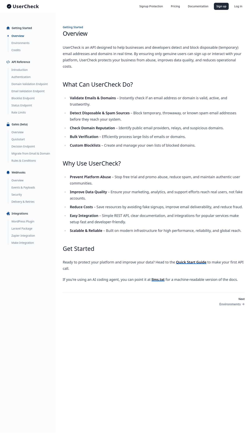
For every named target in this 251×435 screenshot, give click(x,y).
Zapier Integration (23, 235)
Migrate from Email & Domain (30, 153)
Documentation (198, 6)
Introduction (19, 70)
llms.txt (158, 279)
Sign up (221, 6)
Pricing (175, 6)
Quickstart (18, 139)
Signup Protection (151, 6)
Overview (17, 36)
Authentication (21, 77)
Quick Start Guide (191, 262)
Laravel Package (21, 228)
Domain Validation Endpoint (29, 84)
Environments (20, 43)
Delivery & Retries (22, 201)
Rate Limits (18, 112)
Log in (238, 6)
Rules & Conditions (23, 160)
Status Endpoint (21, 105)
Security (16, 194)
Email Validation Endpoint (28, 91)
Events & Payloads (23, 187)
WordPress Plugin (22, 221)
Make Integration (22, 243)
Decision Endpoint (23, 146)
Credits (16, 50)
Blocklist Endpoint (23, 98)
